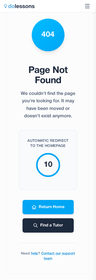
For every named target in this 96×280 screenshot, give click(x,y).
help (34, 253)
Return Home (48, 207)
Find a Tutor (48, 225)
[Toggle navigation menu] (87, 6)
